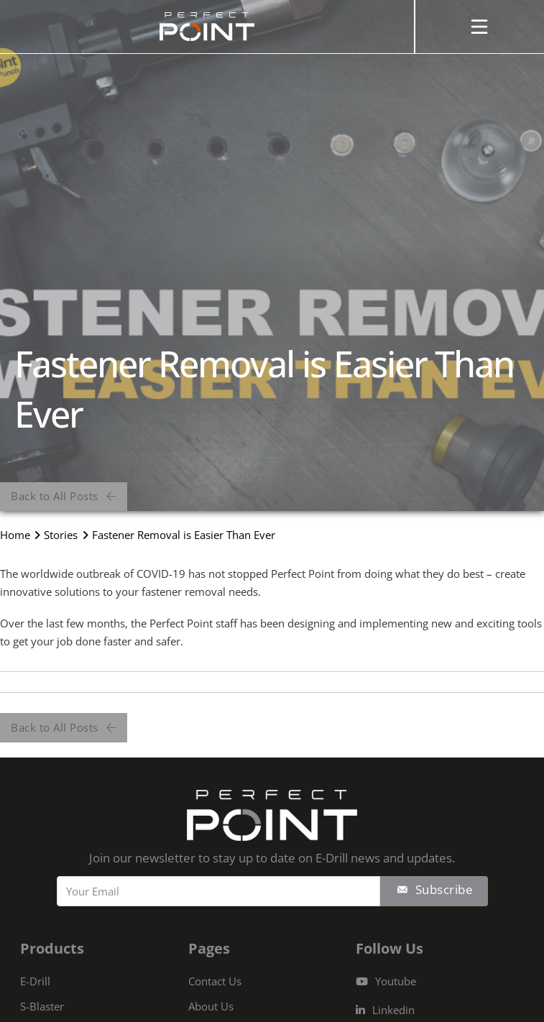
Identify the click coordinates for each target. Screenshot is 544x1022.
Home (15, 535)
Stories (61, 535)
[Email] (218, 891)
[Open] (479, 27)
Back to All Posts (63, 496)
